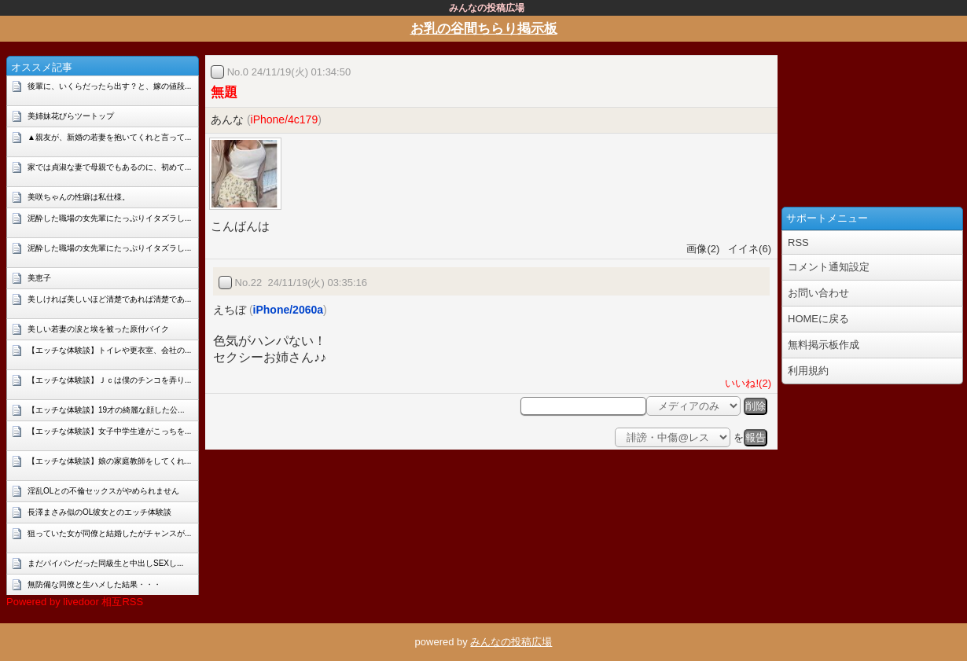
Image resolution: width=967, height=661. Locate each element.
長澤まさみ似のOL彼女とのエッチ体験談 (99, 512)
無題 (224, 92)
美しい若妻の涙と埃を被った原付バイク (98, 329)
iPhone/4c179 (284, 119)
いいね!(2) (745, 383)
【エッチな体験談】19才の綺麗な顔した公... (106, 410)
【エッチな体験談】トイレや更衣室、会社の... (109, 350)
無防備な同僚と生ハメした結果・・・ (94, 584)
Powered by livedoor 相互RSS (74, 602)
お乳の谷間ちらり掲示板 (483, 28)
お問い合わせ (818, 293)
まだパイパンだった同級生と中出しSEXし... (105, 563)
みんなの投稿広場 (511, 642)
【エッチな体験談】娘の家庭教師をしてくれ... (109, 461)
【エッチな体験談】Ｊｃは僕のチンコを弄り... (109, 380)
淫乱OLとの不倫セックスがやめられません (103, 491)
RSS (798, 242)
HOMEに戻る (818, 319)
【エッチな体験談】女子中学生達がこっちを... (109, 431)
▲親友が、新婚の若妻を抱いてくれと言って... (109, 137)
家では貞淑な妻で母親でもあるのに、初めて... (109, 167)
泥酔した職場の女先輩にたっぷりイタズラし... (109, 218)
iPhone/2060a (288, 309)
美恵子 (39, 278)
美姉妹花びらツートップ (71, 116)
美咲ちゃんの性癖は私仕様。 (79, 197)
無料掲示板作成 (823, 345)
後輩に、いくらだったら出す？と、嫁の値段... (109, 86)
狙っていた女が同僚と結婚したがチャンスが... (109, 533)
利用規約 (808, 370)
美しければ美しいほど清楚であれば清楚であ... (109, 299)
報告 (755, 437)
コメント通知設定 (829, 267)
